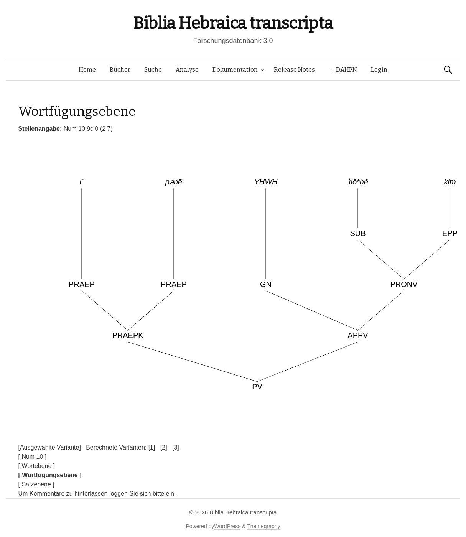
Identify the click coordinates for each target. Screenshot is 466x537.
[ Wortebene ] (36, 466)
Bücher (120, 69)
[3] (175, 447)
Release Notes (294, 69)
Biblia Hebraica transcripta (233, 23)
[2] (163, 447)
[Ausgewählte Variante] (49, 447)
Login (379, 69)
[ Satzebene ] (36, 484)
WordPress (227, 526)
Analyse (187, 69)
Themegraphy (263, 526)
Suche (153, 69)
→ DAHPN (343, 69)
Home (87, 69)
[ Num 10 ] (32, 456)
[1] (151, 447)
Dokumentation (235, 69)
